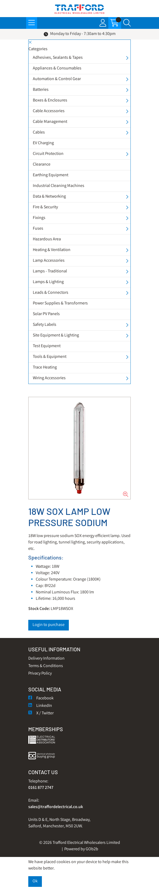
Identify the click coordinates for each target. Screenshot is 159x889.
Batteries (41, 90)
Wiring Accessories (49, 378)
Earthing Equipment (50, 175)
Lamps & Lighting (48, 282)
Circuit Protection (48, 154)
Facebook (41, 698)
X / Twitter (41, 713)
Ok (35, 881)
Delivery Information (46, 659)
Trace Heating (45, 368)
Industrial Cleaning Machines (58, 186)
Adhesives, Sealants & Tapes (58, 58)
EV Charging (43, 143)
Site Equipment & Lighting (56, 335)
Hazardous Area (47, 239)
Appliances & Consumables (57, 68)
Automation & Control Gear (57, 79)
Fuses (38, 229)
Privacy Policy (40, 674)
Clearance (41, 165)
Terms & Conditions (45, 666)
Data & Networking (49, 197)
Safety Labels (44, 325)
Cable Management (50, 122)
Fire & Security (45, 207)
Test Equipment (47, 346)
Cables (39, 133)
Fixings (39, 218)
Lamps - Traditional (50, 271)
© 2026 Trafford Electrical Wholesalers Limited (79, 843)
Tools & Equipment (49, 357)
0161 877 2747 (40, 788)
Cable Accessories (49, 111)
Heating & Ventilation (51, 250)
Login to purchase (49, 625)
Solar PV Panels (46, 314)
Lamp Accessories (49, 261)
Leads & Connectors (50, 293)
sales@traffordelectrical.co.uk (55, 807)
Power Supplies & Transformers (60, 303)
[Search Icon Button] (127, 23)
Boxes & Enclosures (50, 100)
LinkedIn (40, 706)
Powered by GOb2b (81, 849)
